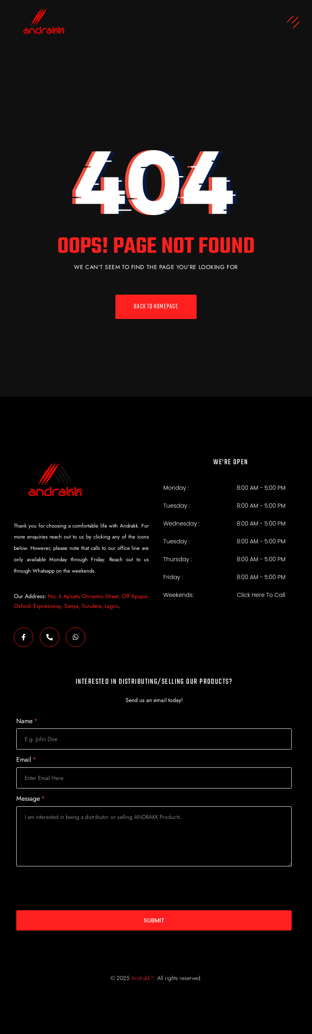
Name (26, 721)
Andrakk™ (142, 978)
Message (30, 799)
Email (26, 760)
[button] (193, 22)
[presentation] (78, 888)
